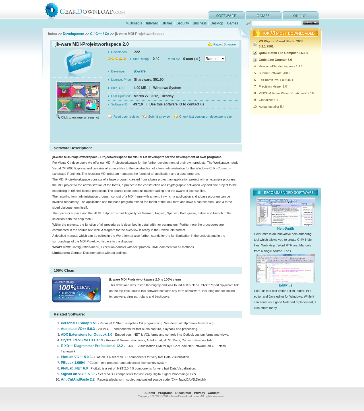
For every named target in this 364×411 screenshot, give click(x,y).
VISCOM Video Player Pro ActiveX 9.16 (286, 93)
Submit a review (159, 116)
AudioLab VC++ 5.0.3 (78, 329)
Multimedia (134, 23)
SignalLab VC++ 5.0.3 (78, 374)
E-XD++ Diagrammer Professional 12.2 (92, 346)
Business (200, 23)
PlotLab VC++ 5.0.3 (76, 357)
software (226, 15)
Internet (152, 23)
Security (183, 23)
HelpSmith (285, 229)
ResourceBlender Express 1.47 (280, 66)
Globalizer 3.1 (268, 99)
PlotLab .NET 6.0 (74, 368)
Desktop (216, 23)
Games (232, 23)
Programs (165, 393)
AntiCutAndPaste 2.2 (78, 379)
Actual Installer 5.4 (272, 106)
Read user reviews (126, 116)
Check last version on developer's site (205, 116)
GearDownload (89, 9)
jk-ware (140, 71)
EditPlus (285, 285)
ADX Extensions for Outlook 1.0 (86, 335)
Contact (214, 393)
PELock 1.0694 (73, 363)
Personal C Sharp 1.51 (79, 323)
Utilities (167, 23)
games (263, 15)
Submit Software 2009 (274, 73)
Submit (149, 393)
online (300, 15)
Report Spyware (224, 44)
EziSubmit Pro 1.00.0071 (276, 80)
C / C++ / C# (99, 34)
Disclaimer (183, 393)
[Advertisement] (145, 131)
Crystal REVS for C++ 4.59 (82, 340)
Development (73, 34)
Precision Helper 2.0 (273, 86)
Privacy (199, 393)
